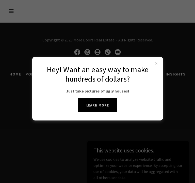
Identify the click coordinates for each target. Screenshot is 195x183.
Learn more (97, 105)
